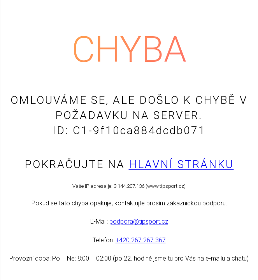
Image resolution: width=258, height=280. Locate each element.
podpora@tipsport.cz (138, 222)
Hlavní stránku (181, 164)
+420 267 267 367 (141, 240)
